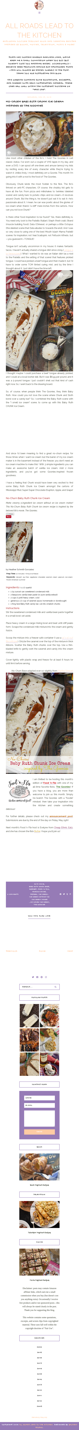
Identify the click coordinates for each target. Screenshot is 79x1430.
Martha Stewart (65, 671)
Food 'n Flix (43, 889)
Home (42, 951)
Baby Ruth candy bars (39, 887)
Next (70, 951)
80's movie (39, 884)
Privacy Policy (39, 1418)
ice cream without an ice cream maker (39, 898)
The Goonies (39, 905)
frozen (33, 894)
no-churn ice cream (39, 902)
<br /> (14, 860)
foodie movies (39, 892)
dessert (33, 889)
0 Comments (12, 894)
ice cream (43, 894)
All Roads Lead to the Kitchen (36, 1425)
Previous (11, 951)
